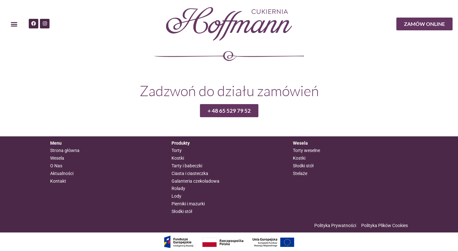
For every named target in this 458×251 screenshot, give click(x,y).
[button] (14, 24)
